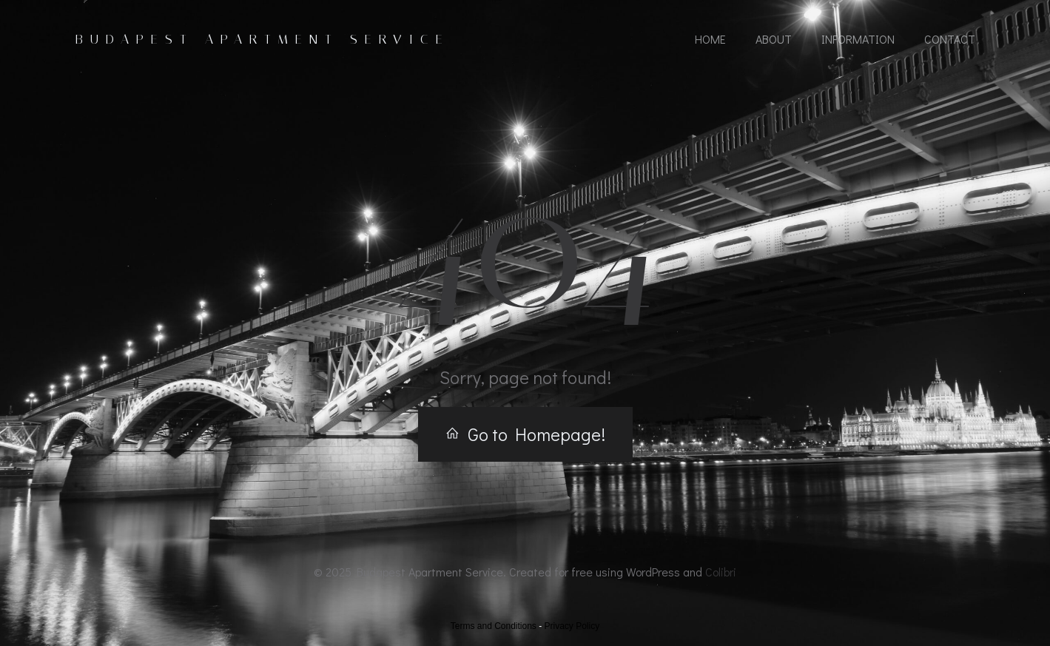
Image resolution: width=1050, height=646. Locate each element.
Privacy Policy (572, 626)
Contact (949, 39)
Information (858, 39)
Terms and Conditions (493, 626)
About (773, 39)
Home (710, 39)
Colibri (720, 571)
